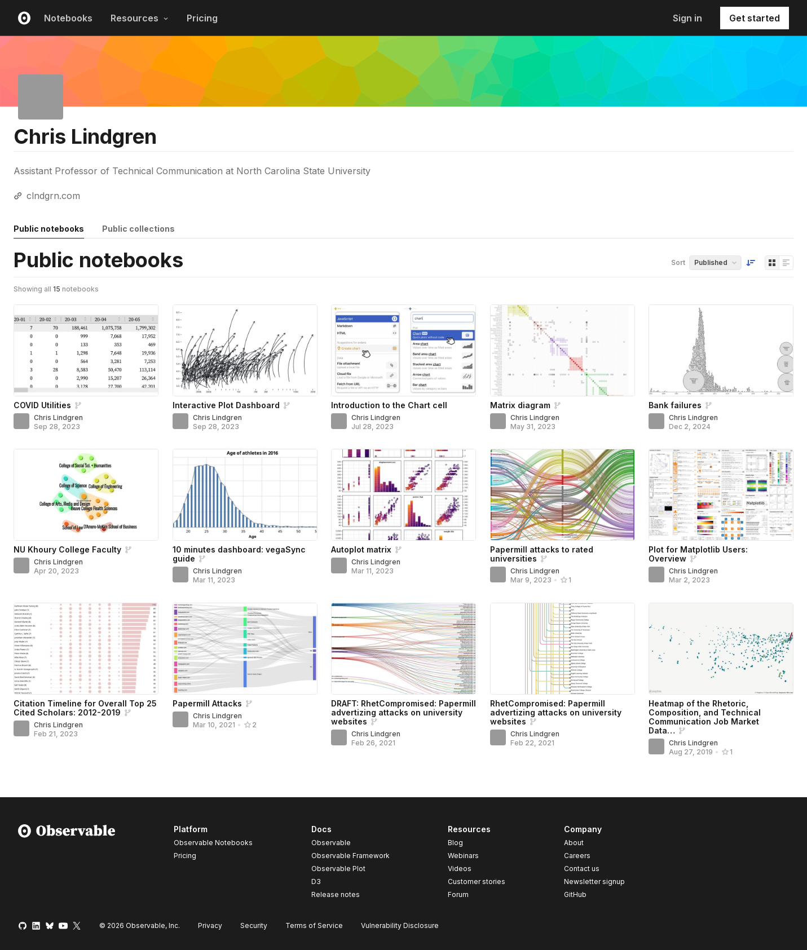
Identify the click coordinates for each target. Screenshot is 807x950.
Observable (331, 842)
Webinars (463, 855)
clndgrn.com (53, 195)
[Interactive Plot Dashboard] (245, 350)
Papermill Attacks (207, 703)
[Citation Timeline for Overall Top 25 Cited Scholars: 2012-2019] (86, 649)
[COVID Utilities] (86, 350)
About (574, 842)
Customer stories (476, 881)
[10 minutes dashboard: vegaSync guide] (245, 495)
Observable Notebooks (213, 842)
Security (253, 925)
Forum (458, 894)
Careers (577, 855)
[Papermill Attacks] (245, 649)
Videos (459, 868)
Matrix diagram (520, 405)
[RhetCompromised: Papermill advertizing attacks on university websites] (562, 649)
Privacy (210, 925)
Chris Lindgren (58, 417)
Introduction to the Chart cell (389, 405)
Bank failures (675, 405)
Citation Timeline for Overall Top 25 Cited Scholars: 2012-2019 (85, 708)
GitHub (575, 894)
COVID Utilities (42, 405)
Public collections (138, 228)
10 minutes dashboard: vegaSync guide (239, 554)
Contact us (581, 869)
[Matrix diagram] (562, 350)
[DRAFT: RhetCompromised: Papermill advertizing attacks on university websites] (403, 649)
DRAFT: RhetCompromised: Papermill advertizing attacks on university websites (403, 712)
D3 (316, 881)
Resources (140, 18)
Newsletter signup (594, 882)
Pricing (202, 18)
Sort (678, 262)
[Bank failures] (721, 350)
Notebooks (68, 18)
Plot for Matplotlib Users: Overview (698, 554)
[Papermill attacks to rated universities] (562, 495)
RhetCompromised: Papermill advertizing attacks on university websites (555, 712)
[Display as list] (786, 262)
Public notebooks (49, 228)
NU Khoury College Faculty (67, 549)
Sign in (687, 18)
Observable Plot (338, 868)
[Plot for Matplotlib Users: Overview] (721, 495)
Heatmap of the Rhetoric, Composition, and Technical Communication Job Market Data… (705, 717)
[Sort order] (750, 262)
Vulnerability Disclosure (400, 925)
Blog (455, 842)
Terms (314, 925)
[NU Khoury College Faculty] (86, 495)
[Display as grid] (772, 262)
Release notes (335, 894)
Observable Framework (350, 855)
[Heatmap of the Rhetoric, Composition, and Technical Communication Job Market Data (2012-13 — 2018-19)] (721, 649)
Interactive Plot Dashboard (226, 405)
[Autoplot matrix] (403, 495)
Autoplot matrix (361, 549)
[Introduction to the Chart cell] (403, 350)
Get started (754, 18)
